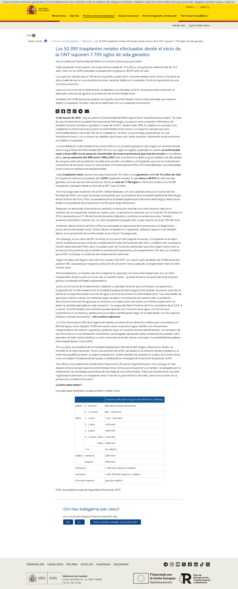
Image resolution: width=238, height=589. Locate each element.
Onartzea (174, 7)
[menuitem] (59, 30)
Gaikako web (178, 40)
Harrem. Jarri (87, 567)
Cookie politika (151, 7)
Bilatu (203, 22)
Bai (68, 537)
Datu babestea (121, 567)
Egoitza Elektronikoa (199, 40)
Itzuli (31, 50)
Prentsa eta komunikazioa (65, 56)
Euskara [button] (191, 22)
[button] (59, 30)
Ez (79, 537)
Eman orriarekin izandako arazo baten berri (115, 537)
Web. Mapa (71, 567)
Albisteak (87, 56)
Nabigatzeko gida (35, 567)
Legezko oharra (55, 567)
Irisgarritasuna (103, 567)
